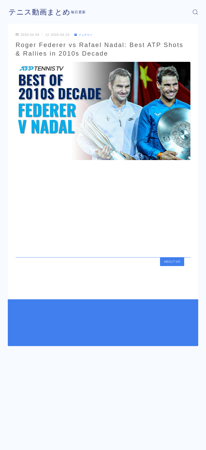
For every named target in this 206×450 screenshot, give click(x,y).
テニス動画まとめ (42, 12)
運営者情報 (16, 440)
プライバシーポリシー (49, 440)
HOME (13, 425)
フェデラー (85, 35)
